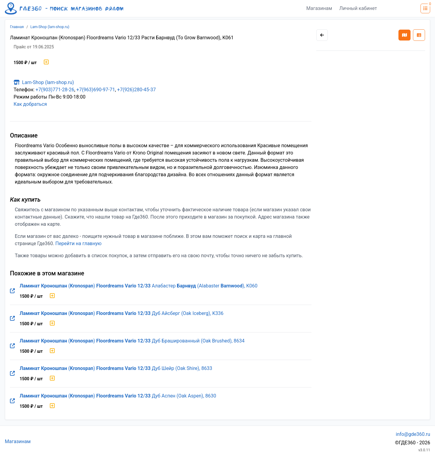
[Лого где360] (64, 8)
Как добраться (30, 104)
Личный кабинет (358, 8)
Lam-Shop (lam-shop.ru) (50, 27)
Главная (17, 27)
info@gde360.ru (413, 434)
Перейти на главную (78, 243)
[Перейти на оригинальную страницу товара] (12, 291)
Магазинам (319, 8)
